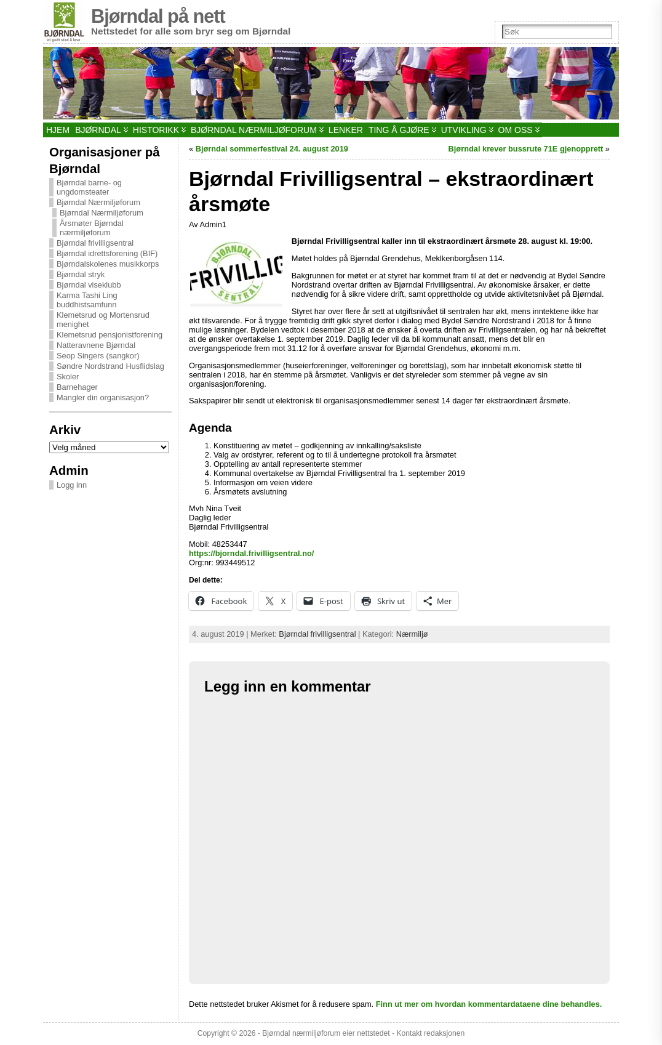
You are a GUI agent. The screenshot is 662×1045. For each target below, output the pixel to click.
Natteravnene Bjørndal (96, 345)
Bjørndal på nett (158, 16)
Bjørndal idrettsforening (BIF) (107, 253)
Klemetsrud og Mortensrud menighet (103, 319)
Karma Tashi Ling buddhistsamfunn (87, 300)
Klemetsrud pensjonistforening (109, 334)
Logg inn (72, 485)
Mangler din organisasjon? (103, 397)
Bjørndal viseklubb (89, 284)
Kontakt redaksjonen (430, 1033)
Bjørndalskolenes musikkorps (108, 263)
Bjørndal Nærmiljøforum (98, 202)
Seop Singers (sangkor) (98, 355)
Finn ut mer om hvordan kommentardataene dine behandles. (489, 1004)
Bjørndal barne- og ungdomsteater (89, 187)
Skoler (68, 376)
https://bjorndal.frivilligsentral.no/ (251, 553)
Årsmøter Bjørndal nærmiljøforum (92, 228)
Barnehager (77, 387)
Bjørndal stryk (81, 274)
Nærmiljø (412, 634)
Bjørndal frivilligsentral (95, 243)
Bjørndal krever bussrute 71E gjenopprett (526, 148)
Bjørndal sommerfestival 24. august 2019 (272, 148)
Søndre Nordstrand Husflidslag (110, 366)
